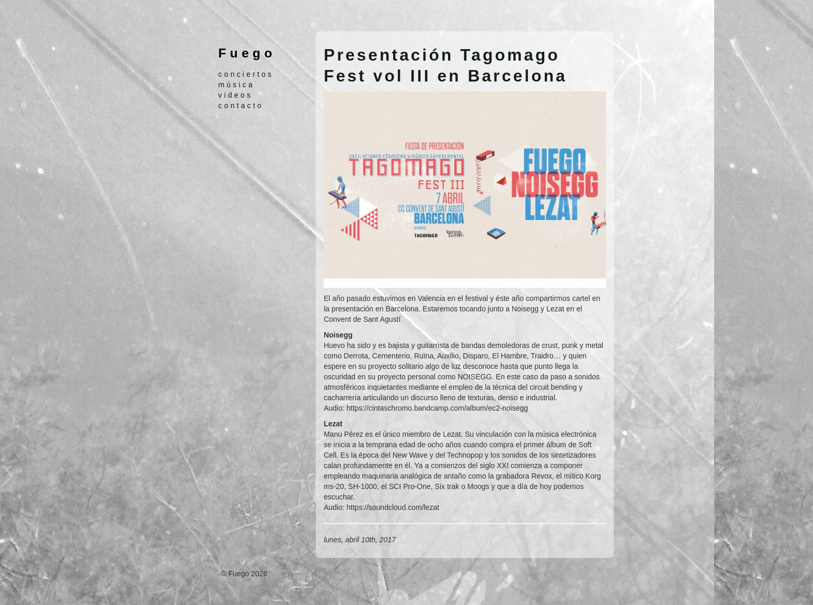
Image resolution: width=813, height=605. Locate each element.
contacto (241, 105)
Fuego (247, 53)
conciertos (246, 74)
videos (236, 95)
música (237, 84)
